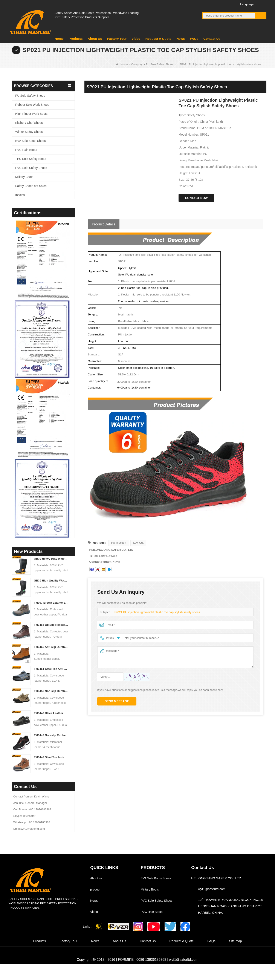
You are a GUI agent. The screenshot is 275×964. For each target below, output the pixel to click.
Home (59, 38)
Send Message (117, 701)
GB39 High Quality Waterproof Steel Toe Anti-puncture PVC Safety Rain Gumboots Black (51, 580)
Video (136, 38)
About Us (95, 38)
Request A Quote (158, 38)
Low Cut (138, 542)
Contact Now (196, 198)
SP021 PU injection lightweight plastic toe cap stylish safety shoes (154, 612)
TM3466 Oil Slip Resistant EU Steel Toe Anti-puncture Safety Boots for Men (51, 624)
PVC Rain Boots (26, 149)
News (180, 38)
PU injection (118, 542)
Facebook (206, 4)
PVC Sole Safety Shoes (31, 168)
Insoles (20, 195)
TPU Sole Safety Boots (30, 159)
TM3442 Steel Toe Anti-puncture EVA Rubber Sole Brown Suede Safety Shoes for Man (51, 757)
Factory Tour (117, 38)
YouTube (214, 4)
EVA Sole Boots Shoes (30, 140)
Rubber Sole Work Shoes (32, 104)
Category (136, 64)
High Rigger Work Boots (31, 113)
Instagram (230, 4)
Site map (235, 941)
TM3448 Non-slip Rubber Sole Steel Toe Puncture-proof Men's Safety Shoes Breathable (51, 735)
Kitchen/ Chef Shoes (29, 122)
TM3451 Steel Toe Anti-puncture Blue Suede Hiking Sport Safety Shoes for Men (51, 668)
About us (96, 878)
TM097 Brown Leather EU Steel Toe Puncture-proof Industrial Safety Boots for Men (51, 602)
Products (75, 38)
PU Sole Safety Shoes (159, 64)
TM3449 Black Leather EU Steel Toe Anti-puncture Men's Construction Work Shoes (51, 713)
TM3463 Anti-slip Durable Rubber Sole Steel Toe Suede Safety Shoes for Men (51, 647)
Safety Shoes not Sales (31, 186)
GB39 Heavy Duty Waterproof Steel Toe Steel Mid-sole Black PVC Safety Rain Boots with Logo (51, 558)
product (95, 889)
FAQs (194, 38)
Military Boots (24, 177)
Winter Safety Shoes (29, 131)
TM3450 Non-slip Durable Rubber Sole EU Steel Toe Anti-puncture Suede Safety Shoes (51, 691)
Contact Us (211, 38)
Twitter (222, 4)
